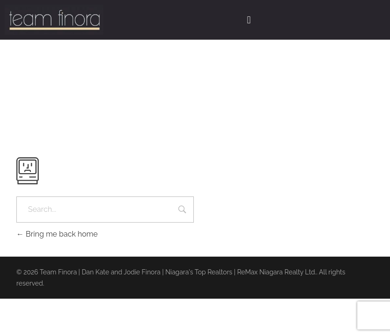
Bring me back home (57, 234)
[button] (248, 19)
